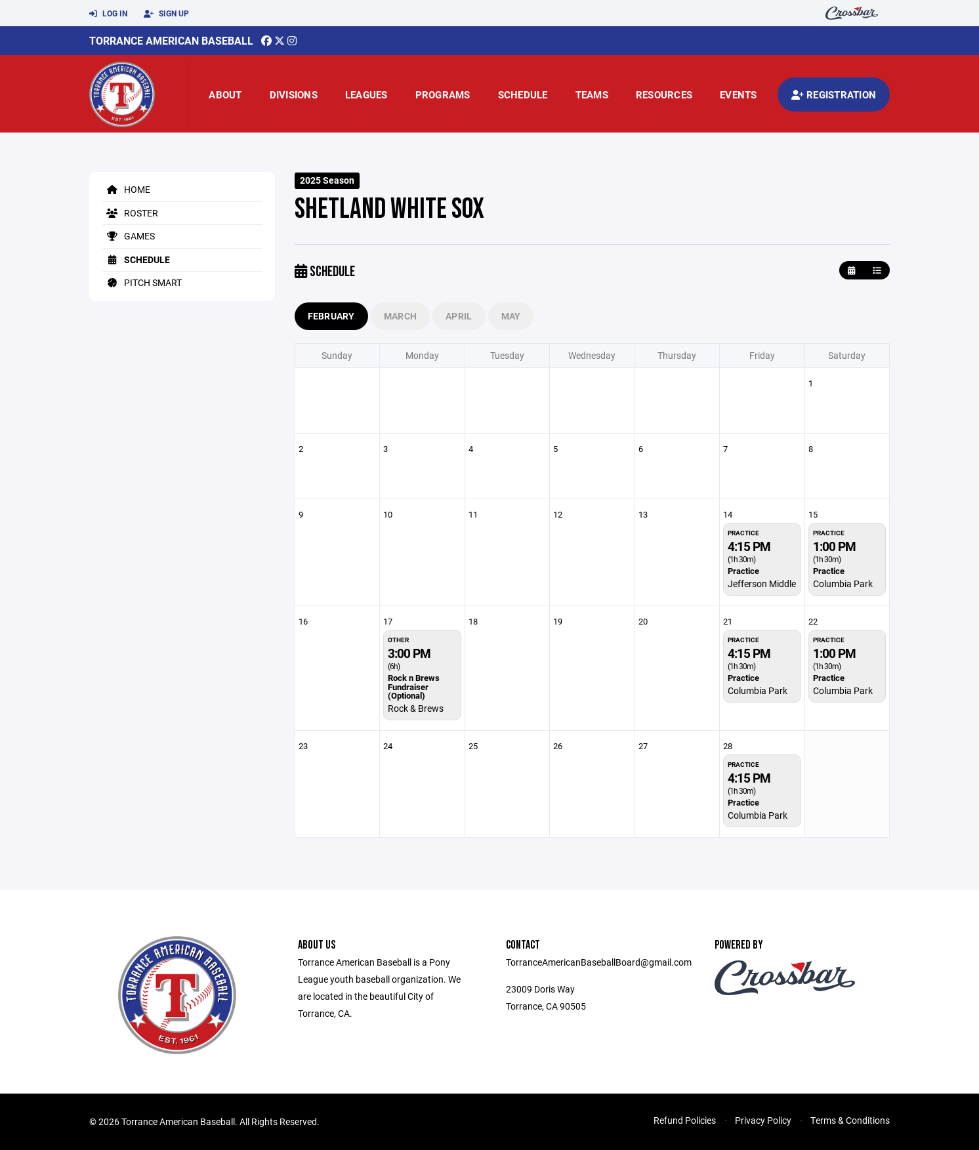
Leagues (366, 94)
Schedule (523, 94)
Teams (591, 94)
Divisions (294, 94)
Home (126, 189)
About (225, 94)
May (511, 316)
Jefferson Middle (762, 583)
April (459, 316)
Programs (442, 94)
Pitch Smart (142, 282)
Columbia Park (843, 583)
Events (738, 94)
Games (128, 236)
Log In (108, 14)
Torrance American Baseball (171, 40)
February (331, 316)
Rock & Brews (416, 708)
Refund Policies (685, 1120)
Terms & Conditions (850, 1120)
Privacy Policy (763, 1120)
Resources (664, 94)
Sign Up (166, 14)
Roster (130, 213)
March (400, 316)
